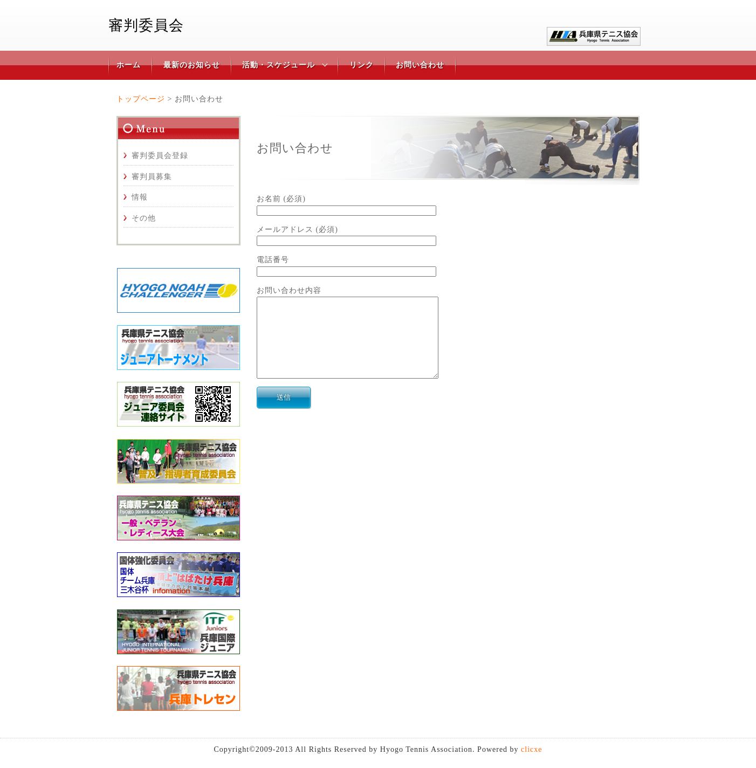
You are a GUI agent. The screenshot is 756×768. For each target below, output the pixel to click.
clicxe (531, 749)
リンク (361, 65)
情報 (140, 197)
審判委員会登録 (160, 156)
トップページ (140, 99)
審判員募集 (152, 177)
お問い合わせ (420, 65)
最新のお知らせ (191, 65)
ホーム (128, 65)
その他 (144, 218)
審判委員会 (146, 25)
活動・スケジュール (278, 65)
